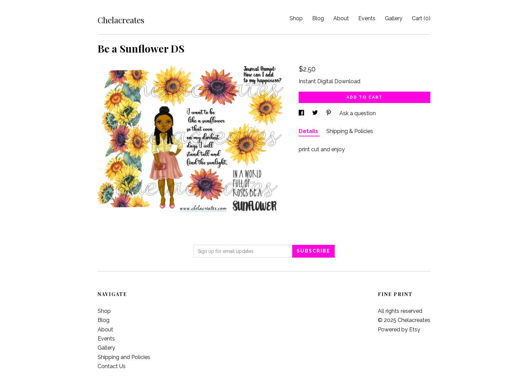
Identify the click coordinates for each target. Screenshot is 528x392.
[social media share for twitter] (315, 113)
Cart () (421, 18)
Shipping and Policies (124, 357)
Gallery (393, 18)
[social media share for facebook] (302, 113)
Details (309, 131)
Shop (296, 18)
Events (366, 18)
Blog (318, 18)
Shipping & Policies (349, 131)
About (341, 18)
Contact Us (112, 366)
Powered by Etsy (399, 329)
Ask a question (357, 113)
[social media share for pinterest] (329, 113)
